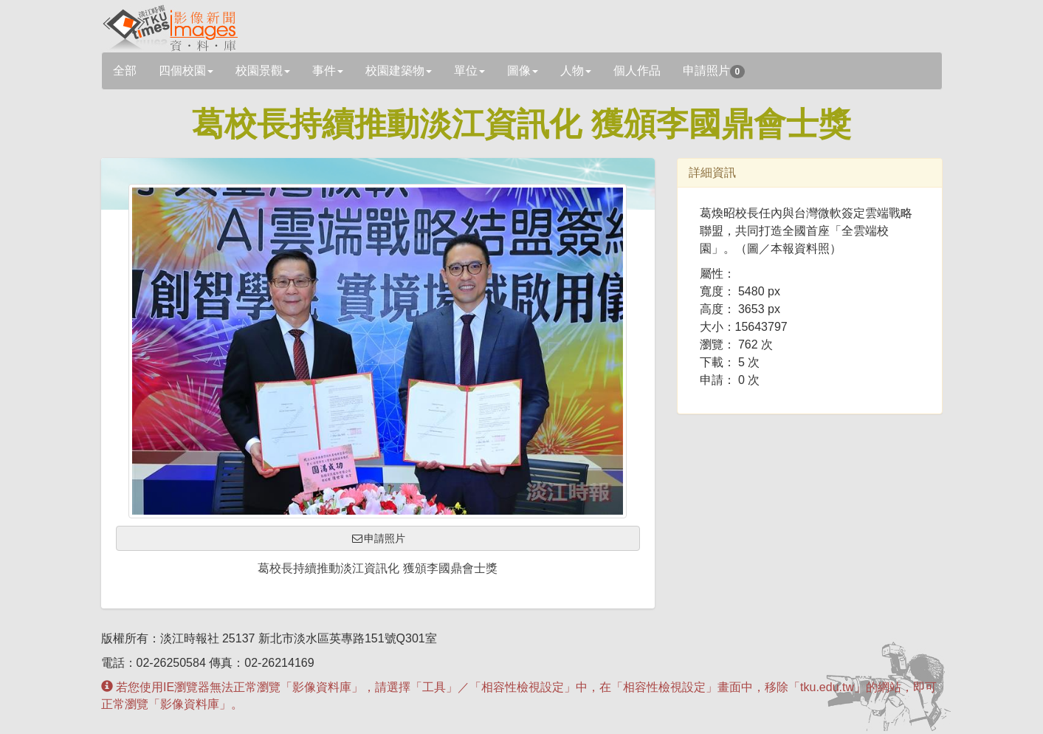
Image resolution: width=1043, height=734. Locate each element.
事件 (327, 70)
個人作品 (637, 70)
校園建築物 (398, 70)
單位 (469, 70)
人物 (575, 70)
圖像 (522, 70)
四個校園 (186, 70)
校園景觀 (262, 70)
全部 (125, 70)
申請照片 (714, 71)
